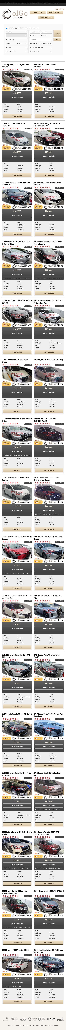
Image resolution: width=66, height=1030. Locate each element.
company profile (54, 3)
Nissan (16, 1025)
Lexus (37, 1025)
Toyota (9, 1025)
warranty (31, 3)
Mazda (43, 1025)
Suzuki (56, 1025)
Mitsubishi (30, 1025)
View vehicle (17, 116)
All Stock (10, 28)
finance (24, 3)
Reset (57, 39)
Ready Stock (35, 28)
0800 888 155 (59, 9)
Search (57, 34)
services (38, 3)
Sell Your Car (16, 3)
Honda (50, 1025)
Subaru (22, 1025)
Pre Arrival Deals (22, 28)
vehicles (8, 3)
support (45, 3)
